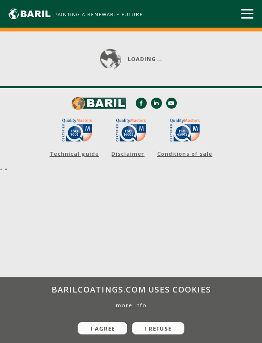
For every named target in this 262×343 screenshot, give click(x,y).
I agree (103, 328)
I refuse (157, 328)
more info (131, 305)
